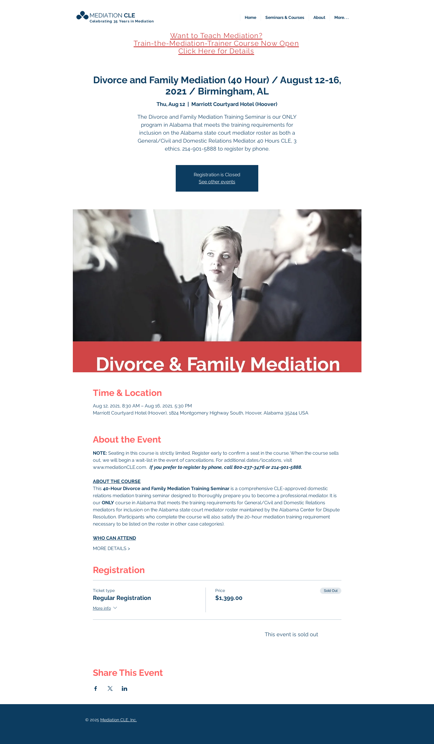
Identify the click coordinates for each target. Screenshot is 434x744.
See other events (217, 182)
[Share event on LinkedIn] (124, 688)
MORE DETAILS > (111, 548)
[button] (285, 17)
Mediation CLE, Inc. (118, 719)
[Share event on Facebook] (95, 688)
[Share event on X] (110, 688)
